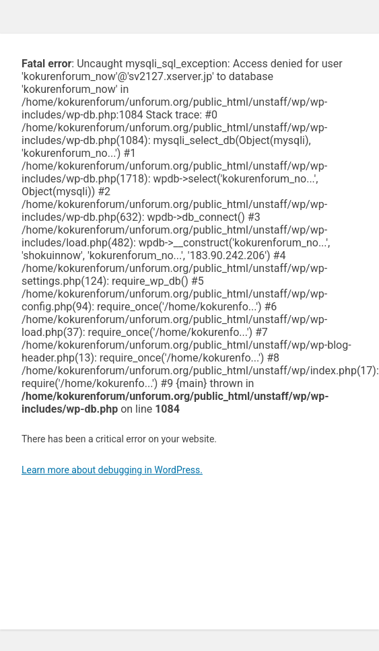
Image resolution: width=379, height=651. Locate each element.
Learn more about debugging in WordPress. (112, 470)
